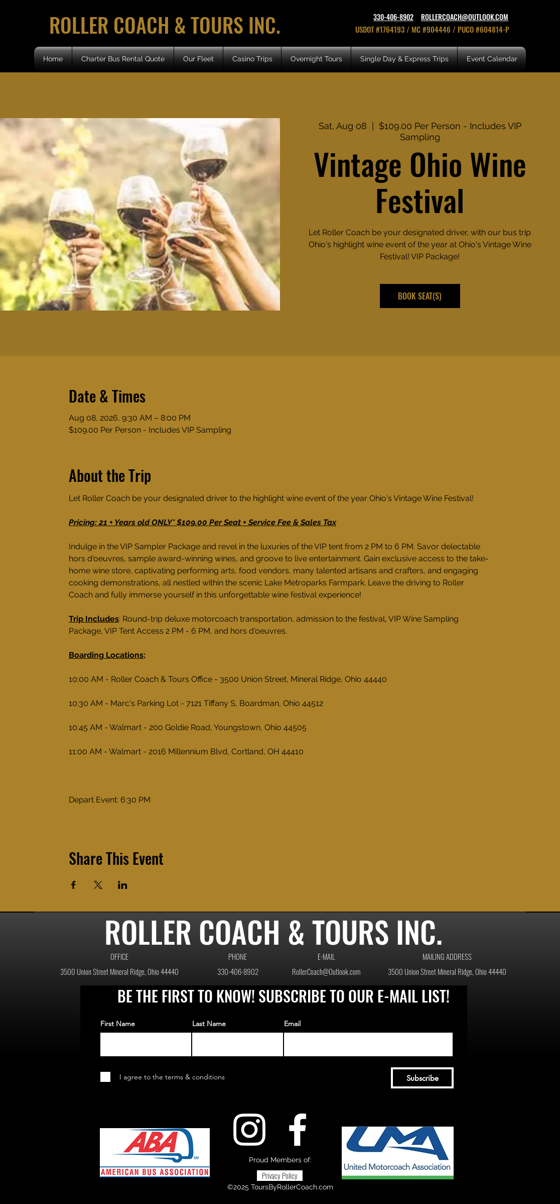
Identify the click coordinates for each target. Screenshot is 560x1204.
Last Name (209, 1023)
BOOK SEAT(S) (420, 296)
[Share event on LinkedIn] (122, 885)
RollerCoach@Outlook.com (326, 971)
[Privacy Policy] (280, 1175)
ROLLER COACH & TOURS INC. (167, 25)
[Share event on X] (98, 885)
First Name (117, 1023)
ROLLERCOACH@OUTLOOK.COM (464, 17)
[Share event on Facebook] (73, 885)
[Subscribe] (422, 1077)
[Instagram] (249, 1129)
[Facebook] (297, 1129)
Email (292, 1023)
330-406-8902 (393, 17)
